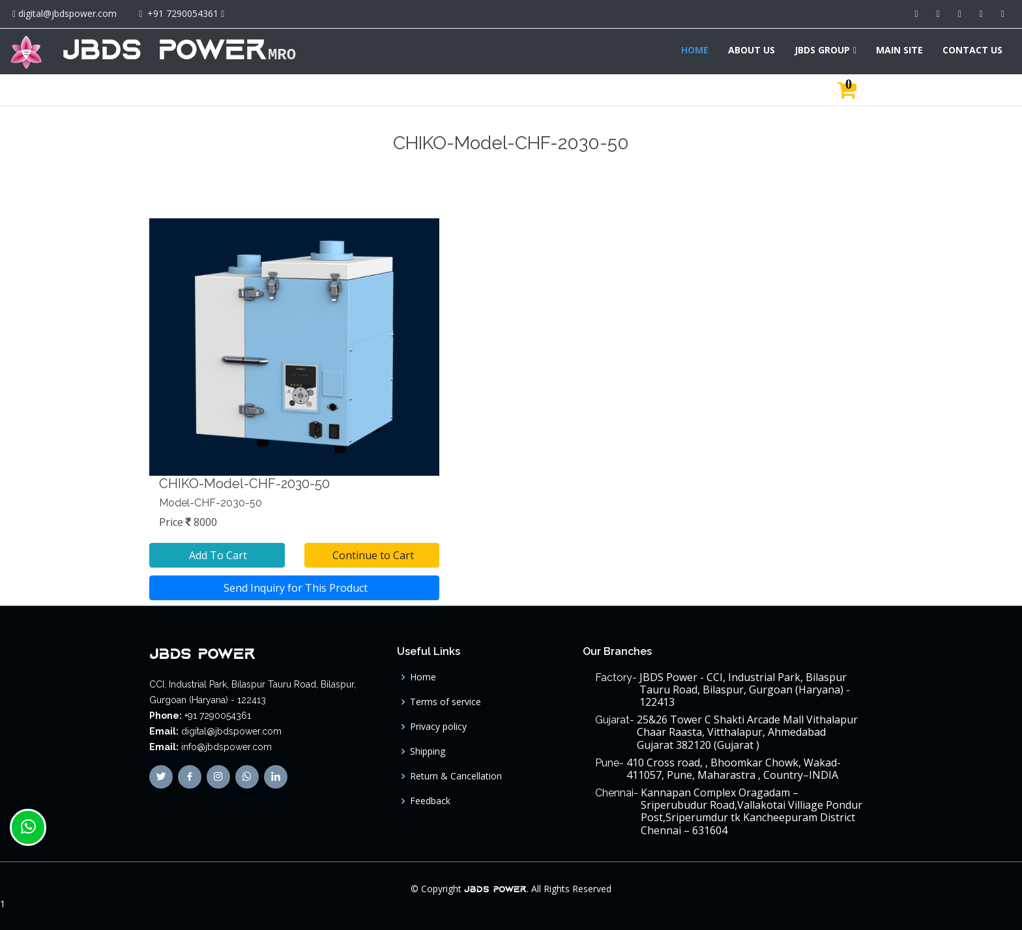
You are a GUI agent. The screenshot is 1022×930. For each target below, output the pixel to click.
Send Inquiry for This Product (294, 588)
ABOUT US (751, 50)
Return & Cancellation (456, 776)
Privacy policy (438, 726)
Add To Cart (216, 555)
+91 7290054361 (182, 13)
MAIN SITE (899, 50)
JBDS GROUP (822, 50)
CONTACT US (972, 50)
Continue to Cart (372, 555)
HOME (694, 50)
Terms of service (445, 701)
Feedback (430, 801)
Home (423, 677)
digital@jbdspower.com (67, 13)
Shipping (427, 751)
